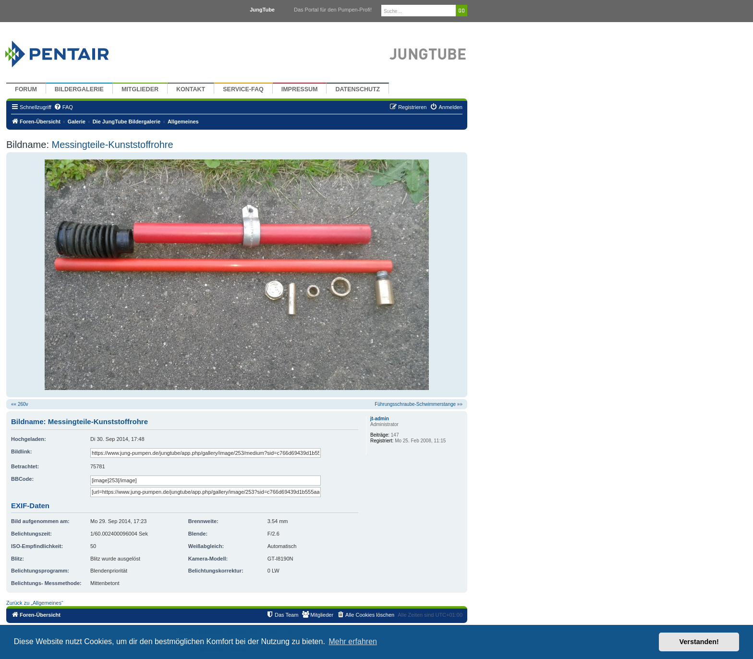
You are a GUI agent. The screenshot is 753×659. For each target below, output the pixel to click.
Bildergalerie (79, 89)
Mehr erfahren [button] (352, 641)
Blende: (197, 534)
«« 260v (19, 404)
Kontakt (190, 89)
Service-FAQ (243, 89)
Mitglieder (139, 89)
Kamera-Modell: (208, 558)
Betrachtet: (25, 466)
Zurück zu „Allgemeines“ (34, 603)
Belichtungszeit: (31, 534)
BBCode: (22, 479)
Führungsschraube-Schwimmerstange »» (418, 404)
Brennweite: (203, 521)
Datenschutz (357, 89)
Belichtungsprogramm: (40, 571)
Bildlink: (21, 451)
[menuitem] (63, 107)
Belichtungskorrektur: (215, 571)
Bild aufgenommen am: (40, 521)
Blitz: (17, 558)
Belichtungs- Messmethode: (46, 583)
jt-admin (379, 418)
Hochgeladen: (28, 439)
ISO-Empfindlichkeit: (37, 546)
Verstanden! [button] (699, 642)
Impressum (299, 89)
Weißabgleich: (206, 546)
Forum (26, 89)
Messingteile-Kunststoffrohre (111, 144)
